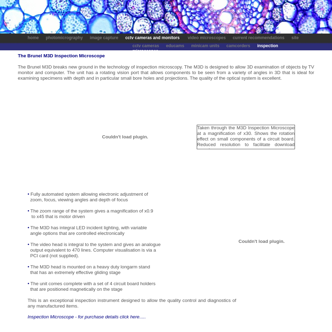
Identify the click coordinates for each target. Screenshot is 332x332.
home (33, 37)
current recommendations (259, 37)
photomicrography (64, 37)
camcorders (238, 45)
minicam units (205, 45)
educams (175, 45)
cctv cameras (145, 45)
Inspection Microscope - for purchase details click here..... (87, 316)
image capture (103, 37)
